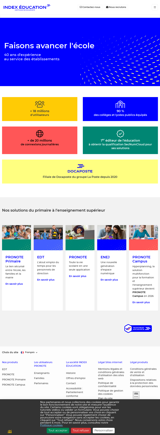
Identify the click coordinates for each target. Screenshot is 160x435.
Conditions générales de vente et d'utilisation (143, 372)
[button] (135, 395)
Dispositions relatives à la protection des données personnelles (144, 383)
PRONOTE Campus (13, 385)
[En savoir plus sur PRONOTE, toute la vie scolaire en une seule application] (80, 268)
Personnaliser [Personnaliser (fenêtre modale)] (103, 430)
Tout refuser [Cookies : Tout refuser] (81, 430)
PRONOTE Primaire (14, 380)
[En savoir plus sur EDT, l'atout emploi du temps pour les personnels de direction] (48, 268)
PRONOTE (8, 374)
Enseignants (41, 373)
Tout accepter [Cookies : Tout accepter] (57, 430)
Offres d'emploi (75, 378)
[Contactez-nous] (90, 7)
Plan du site (105, 398)
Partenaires (41, 383)
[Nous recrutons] (116, 7)
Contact (71, 383)
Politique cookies (51, 425)
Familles (39, 378)
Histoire (71, 373)
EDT (4, 369)
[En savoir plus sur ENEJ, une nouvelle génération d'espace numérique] (111, 268)
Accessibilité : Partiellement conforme (74, 392)
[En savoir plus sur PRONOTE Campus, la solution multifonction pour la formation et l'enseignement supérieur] (143, 268)
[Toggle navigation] (155, 7)
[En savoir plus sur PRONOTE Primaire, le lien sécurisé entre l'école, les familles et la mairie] (16, 268)
